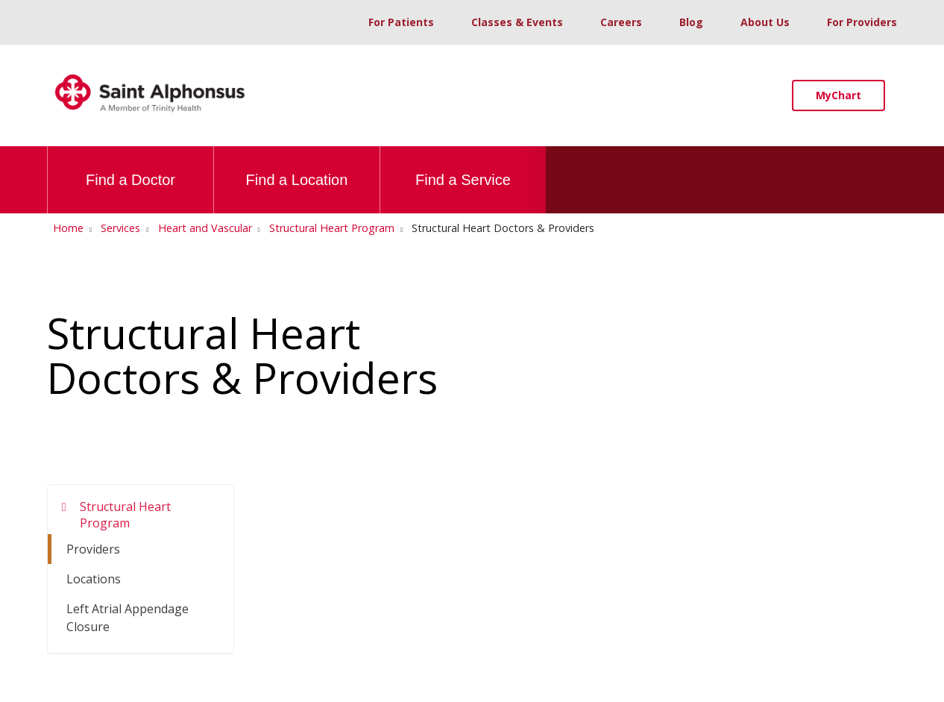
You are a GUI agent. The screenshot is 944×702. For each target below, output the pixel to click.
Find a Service (463, 167)
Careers (621, 22)
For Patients (401, 22)
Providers (93, 549)
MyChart (838, 95)
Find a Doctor (130, 167)
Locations (93, 579)
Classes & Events (517, 22)
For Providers (862, 22)
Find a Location (297, 167)
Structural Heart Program (125, 514)
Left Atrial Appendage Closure (127, 618)
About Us (765, 22)
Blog (691, 22)
